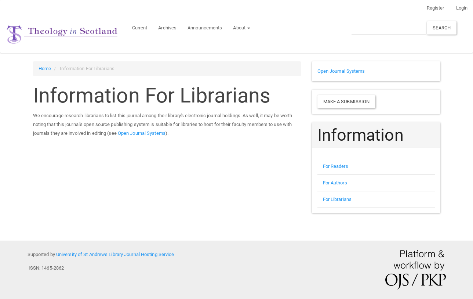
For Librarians (337, 199)
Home (45, 68)
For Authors (335, 182)
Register (435, 8)
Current (140, 27)
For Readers (335, 166)
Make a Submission (346, 101)
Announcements (205, 27)
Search (442, 27)
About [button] (241, 27)
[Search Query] (389, 28)
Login (462, 8)
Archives (167, 27)
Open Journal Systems (141, 133)
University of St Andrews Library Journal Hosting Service (115, 254)
